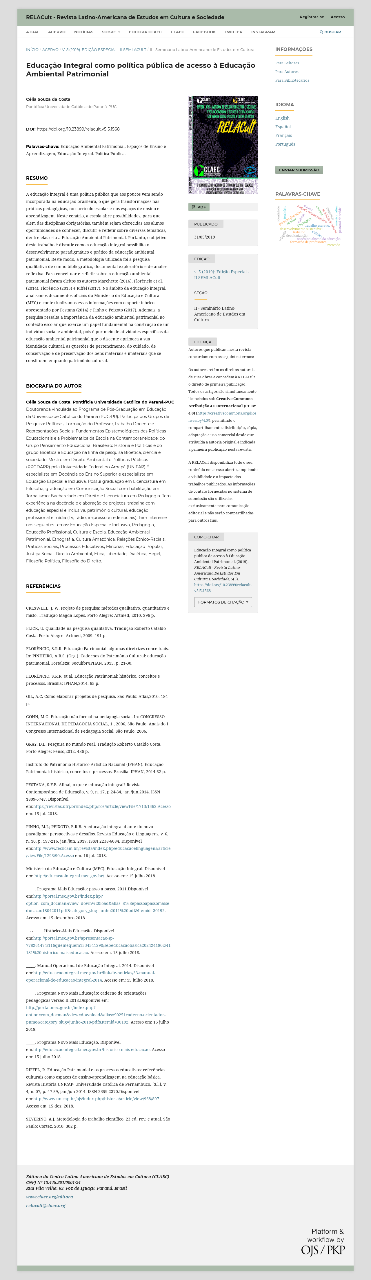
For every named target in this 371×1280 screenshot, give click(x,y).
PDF (201, 207)
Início (32, 49)
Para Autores (287, 71)
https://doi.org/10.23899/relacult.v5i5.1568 (78, 129)
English (282, 118)
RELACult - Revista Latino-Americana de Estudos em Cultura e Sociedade (125, 17)
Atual (32, 32)
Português (285, 144)
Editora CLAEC (145, 32)
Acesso (338, 16)
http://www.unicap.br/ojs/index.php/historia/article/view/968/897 (96, 1098)
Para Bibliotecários (292, 80)
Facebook (204, 32)
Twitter (234, 32)
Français (283, 135)
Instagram (263, 32)
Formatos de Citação (221, 602)
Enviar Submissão (299, 170)
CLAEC (177, 32)
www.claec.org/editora (49, 1197)
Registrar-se (312, 16)
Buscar (330, 32)
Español (283, 126)
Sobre (109, 32)
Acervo (57, 32)
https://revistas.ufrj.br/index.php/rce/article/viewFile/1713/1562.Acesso (102, 806)
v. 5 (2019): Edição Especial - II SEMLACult (104, 49)
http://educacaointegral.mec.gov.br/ (69, 876)
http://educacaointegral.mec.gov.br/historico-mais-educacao (91, 1049)
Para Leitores (287, 62)
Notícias (83, 32)
